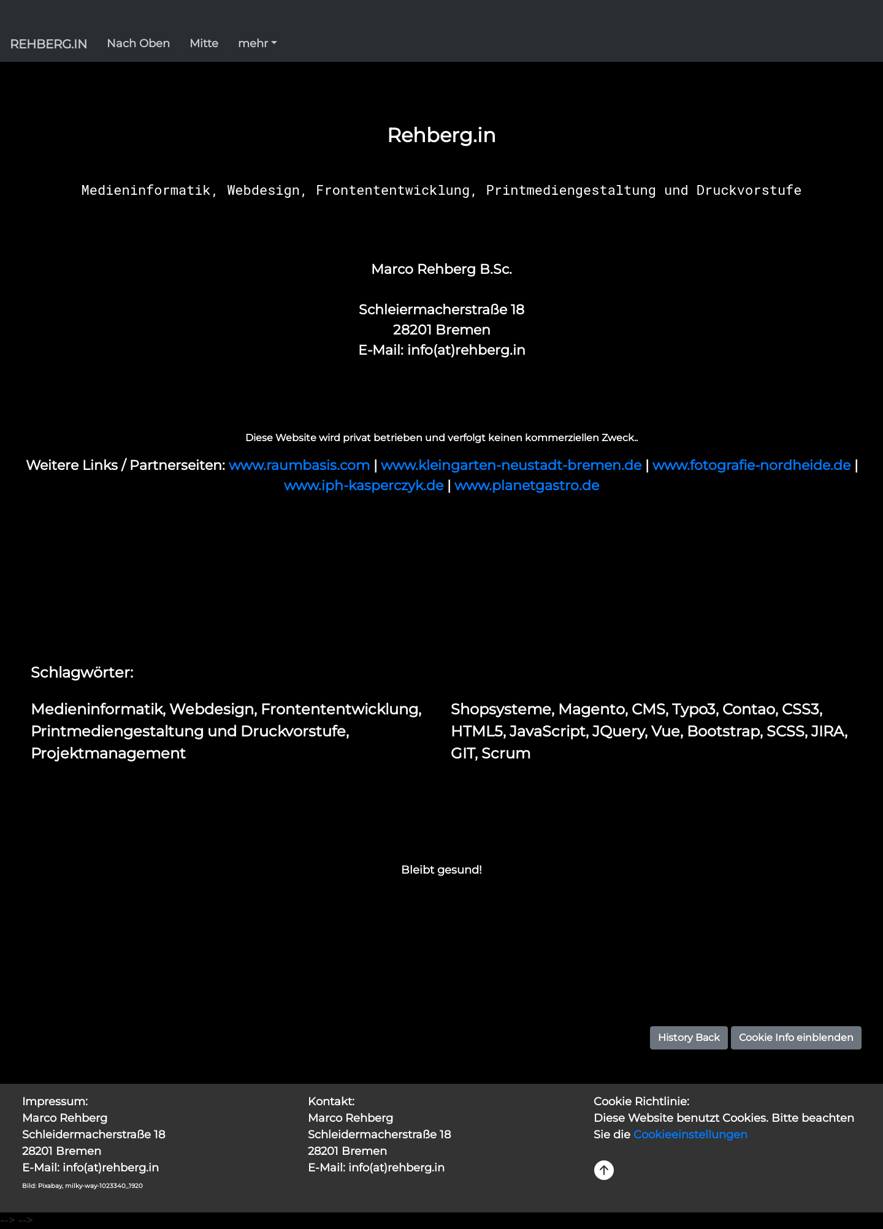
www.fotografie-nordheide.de (753, 465)
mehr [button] (253, 43)
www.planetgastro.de (526, 485)
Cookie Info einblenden (796, 1037)
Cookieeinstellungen (690, 1134)
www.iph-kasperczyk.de (365, 485)
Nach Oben (138, 43)
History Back (689, 1037)
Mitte (203, 43)
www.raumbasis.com (301, 465)
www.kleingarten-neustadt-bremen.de (513, 465)
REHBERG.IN (48, 44)
